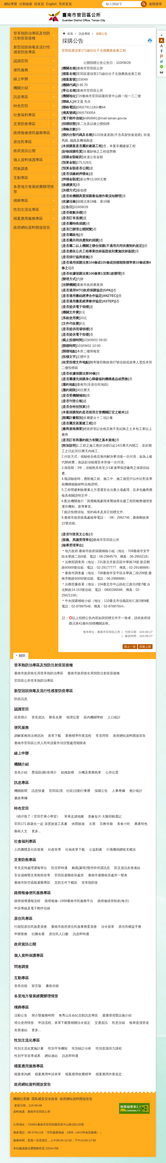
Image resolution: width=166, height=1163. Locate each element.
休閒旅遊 (78, 824)
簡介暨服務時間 (43, 1015)
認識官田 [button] (20, 61)
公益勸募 (95, 849)
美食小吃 (123, 824)
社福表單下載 (75, 849)
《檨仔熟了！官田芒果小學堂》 (37, 816)
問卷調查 (20, 169)
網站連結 (51, 1056)
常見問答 (102, 735)
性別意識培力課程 (109, 1048)
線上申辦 (20, 79)
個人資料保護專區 (28, 160)
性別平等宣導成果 (27, 1056)
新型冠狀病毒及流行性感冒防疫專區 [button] (31, 49)
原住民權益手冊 (129, 926)
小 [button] (161, 35)
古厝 (92, 824)
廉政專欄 (20, 798)
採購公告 (101, 33)
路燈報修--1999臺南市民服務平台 (69, 901)
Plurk (161, 56)
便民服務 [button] (20, 70)
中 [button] (161, 40)
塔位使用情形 (24, 1022)
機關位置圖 (21, 1099)
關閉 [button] (22, 655)
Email (161, 72)
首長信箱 (20, 986)
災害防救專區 (25, 860)
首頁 (70, 33)
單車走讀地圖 (74, 816)
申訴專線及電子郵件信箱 (32, 908)
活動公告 (20, 1015)
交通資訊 (101, 1022)
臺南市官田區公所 (83, 16)
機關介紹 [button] (20, 88)
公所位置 (111, 772)
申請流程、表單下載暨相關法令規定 (64, 1022)
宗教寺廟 (106, 824)
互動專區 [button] (20, 178)
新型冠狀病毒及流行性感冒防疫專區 (43, 691)
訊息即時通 (81, 934)
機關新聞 (20, 790)
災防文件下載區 (65, 882)
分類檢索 (25, 4)
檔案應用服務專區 (28, 1066)
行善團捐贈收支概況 (121, 849)
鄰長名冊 (55, 717)
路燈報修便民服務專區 (32, 893)
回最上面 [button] (145, 646)
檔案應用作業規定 (109, 1074)
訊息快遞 (38, 790)
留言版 (36, 986)
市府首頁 (65, 4)
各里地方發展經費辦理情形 (33, 189)
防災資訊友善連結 (127, 868)
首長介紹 (20, 772)
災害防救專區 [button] (24, 124)
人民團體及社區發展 (29, 849)
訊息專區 (84, 33)
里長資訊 (38, 717)
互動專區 (21, 978)
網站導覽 (10, 4)
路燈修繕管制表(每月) (113, 901)
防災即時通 (59, 868)
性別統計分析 (81, 1048)
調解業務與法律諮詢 (29, 735)
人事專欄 (118, 790)
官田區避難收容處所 (69, 875)
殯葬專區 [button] (20, 201)
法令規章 (107, 926)
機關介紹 (21, 764)
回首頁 (39, 4)
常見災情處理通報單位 (30, 868)
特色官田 (21, 808)
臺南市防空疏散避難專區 (32, 882)
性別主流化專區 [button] (26, 210)
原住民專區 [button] (22, 142)
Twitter (161, 61)
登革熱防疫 (90, 882)
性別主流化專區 (27, 1040)
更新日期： (21, 1105)
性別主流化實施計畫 (29, 1048)
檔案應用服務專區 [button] (28, 218)
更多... (36, 831)
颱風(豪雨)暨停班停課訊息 (91, 868)
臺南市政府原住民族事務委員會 (74, 926)
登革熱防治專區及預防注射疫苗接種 (43, 665)
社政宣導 (54, 849)
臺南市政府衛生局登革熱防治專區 (38, 673)
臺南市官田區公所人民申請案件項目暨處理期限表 (50, 743)
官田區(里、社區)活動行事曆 (69, 790)
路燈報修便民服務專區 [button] (31, 133)
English (51, 4)
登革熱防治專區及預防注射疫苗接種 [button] (31, 35)
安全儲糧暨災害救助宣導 (32, 875)
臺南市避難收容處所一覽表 (107, 875)
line (161, 67)
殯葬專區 (21, 1007)
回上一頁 (130, 646)
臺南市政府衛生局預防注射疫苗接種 (94, 673)
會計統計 (135, 790)
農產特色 (140, 824)
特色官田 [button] (20, 106)
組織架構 (67, 772)
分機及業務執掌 (89, 772)
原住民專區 (23, 919)
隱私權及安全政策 (45, 1099)
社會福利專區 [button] (24, 115)
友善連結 (20, 1030)
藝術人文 (20, 831)
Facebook (161, 51)
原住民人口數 (59, 934)
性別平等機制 (58, 1048)
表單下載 (54, 735)
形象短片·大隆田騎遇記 (105, 816)
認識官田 (21, 709)
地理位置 (72, 717)
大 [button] (161, 45)
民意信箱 (118, 1022)
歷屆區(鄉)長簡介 (44, 772)
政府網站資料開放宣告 (31, 227)
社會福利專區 (25, 841)
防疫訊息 (20, 699)
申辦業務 (20, 934)
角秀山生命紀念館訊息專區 (78, 1015)
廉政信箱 (52, 986)
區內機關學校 (93, 717)
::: (1, 1)
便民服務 (21, 728)
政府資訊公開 (24, 151)
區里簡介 (20, 717)
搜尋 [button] (144, 4)
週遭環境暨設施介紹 (117, 1015)
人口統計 (114, 717)
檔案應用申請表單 (48, 1074)
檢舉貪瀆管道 (139, 1022)
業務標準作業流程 (78, 735)
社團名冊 (38, 934)
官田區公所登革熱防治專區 (33, 680)
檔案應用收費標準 (78, 1074)
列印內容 (150, 40)
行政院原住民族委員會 (30, 926)
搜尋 (105, 3)
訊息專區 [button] (20, 97)
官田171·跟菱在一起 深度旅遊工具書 (40, 824)
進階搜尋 (155, 4)
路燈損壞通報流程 (27, 901)
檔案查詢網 (22, 1074)
